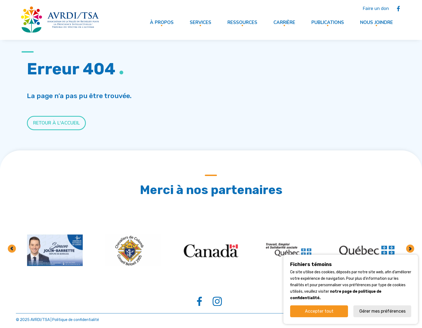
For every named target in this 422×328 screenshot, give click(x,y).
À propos (162, 22)
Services (200, 22)
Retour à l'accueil (56, 123)
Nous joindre (376, 22)
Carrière (284, 22)
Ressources (242, 22)
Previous (12, 293)
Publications (327, 22)
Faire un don (376, 8)
